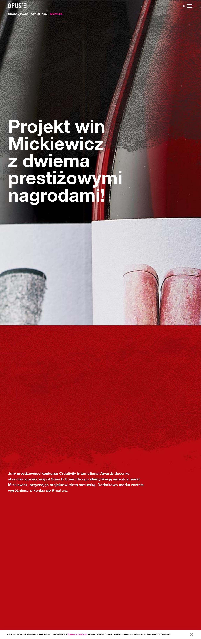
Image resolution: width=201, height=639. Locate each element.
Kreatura (56, 14)
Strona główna (18, 14)
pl (183, 6)
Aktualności (39, 14)
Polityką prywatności (77, 634)
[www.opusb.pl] (9, 3)
